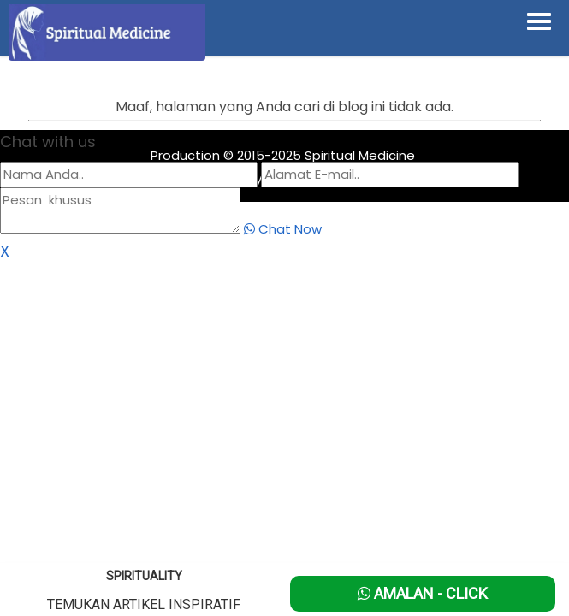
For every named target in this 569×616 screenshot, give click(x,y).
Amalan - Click (423, 593)
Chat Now (283, 229)
